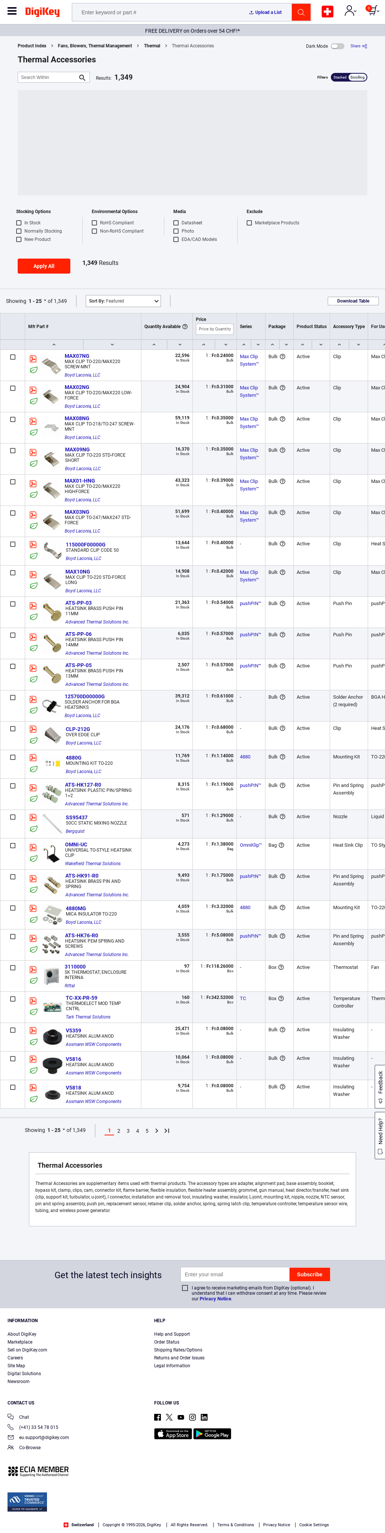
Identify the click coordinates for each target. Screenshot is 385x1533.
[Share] (358, 46)
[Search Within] (47, 77)
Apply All (44, 266)
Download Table (353, 301)
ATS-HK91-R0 (82, 876)
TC (243, 998)
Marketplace (20, 1342)
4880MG (76, 908)
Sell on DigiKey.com (27, 1350)
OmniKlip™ (251, 845)
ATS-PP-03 (78, 603)
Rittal (70, 985)
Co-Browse (24, 1448)
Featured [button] (106, 301)
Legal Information (172, 1365)
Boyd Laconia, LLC (82, 375)
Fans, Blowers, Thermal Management (95, 45)
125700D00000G (85, 696)
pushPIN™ (250, 603)
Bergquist (75, 831)
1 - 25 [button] (35, 301)
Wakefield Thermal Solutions (93, 863)
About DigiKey (22, 1334)
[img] (42, 14)
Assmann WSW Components (93, 1044)
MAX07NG (77, 356)
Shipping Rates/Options (178, 1350)
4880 (245, 757)
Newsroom (19, 1381)
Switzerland (79, 1524)
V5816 (73, 1059)
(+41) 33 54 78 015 (33, 1428)
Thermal (152, 45)
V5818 (73, 1088)
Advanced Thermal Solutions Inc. (97, 622)
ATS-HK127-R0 (83, 785)
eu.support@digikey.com (38, 1438)
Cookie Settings (314, 1524)
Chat (18, 1417)
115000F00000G (86, 545)
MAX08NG (77, 418)
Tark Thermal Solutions (88, 1017)
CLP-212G (78, 729)
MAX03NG (77, 512)
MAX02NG (77, 387)
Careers (15, 1357)
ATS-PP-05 (78, 665)
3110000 (75, 967)
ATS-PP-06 (78, 634)
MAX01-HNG (80, 481)
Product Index (32, 45)
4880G (74, 758)
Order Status (166, 1342)
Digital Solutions (24, 1373)
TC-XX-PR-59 (81, 998)
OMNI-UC (76, 844)
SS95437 (77, 817)
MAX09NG (77, 449)
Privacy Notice (215, 1298)
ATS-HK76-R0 (81, 935)
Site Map (16, 1365)
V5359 (73, 1031)
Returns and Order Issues (179, 1357)
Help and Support (172, 1334)
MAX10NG (77, 572)
